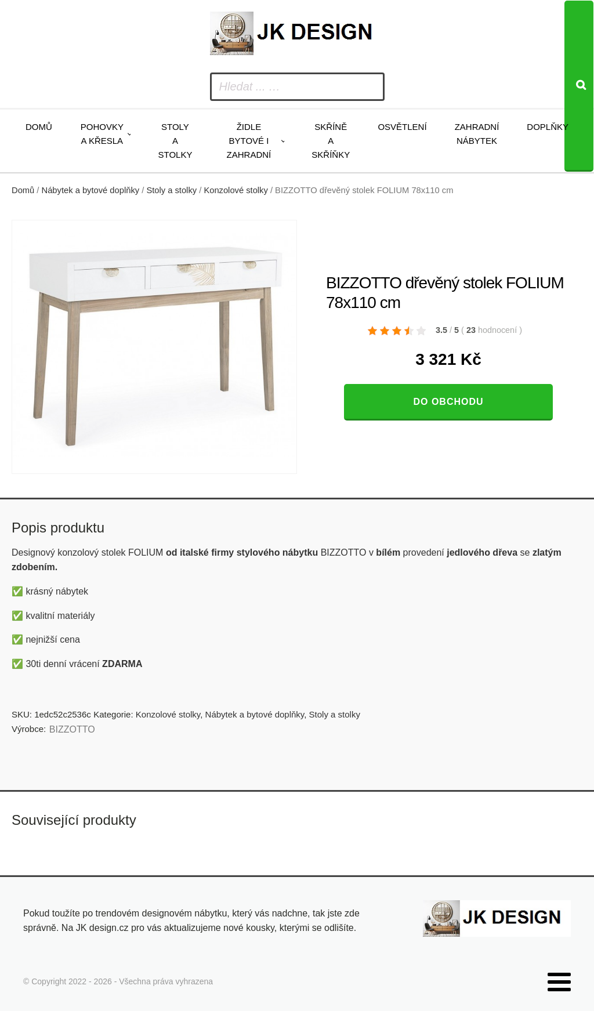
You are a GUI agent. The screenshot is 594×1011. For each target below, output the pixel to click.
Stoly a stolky (175, 141)
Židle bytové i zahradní (249, 141)
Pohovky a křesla (102, 134)
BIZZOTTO (72, 729)
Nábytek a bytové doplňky (91, 190)
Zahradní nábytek (477, 134)
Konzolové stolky (235, 190)
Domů (39, 127)
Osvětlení (402, 127)
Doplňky (547, 127)
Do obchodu (448, 402)
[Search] (578, 86)
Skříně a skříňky (331, 141)
